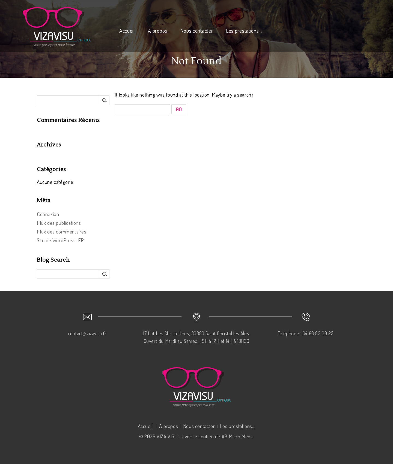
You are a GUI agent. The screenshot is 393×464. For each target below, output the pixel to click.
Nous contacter (196, 30)
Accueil (127, 30)
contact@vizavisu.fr (87, 333)
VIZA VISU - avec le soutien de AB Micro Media (205, 436)
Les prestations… (244, 30)
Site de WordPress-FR (60, 240)
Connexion (48, 214)
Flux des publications (59, 222)
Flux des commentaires (62, 231)
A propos (157, 30)
